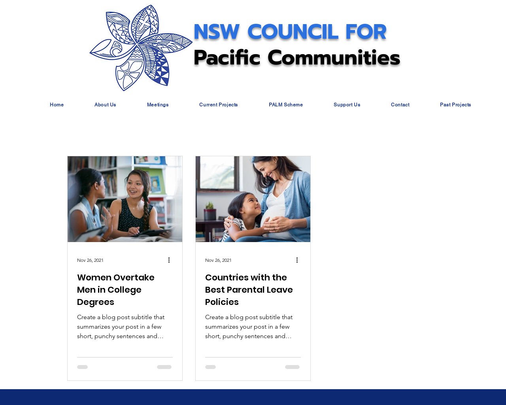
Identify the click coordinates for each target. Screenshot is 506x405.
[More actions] (171, 260)
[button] (105, 105)
